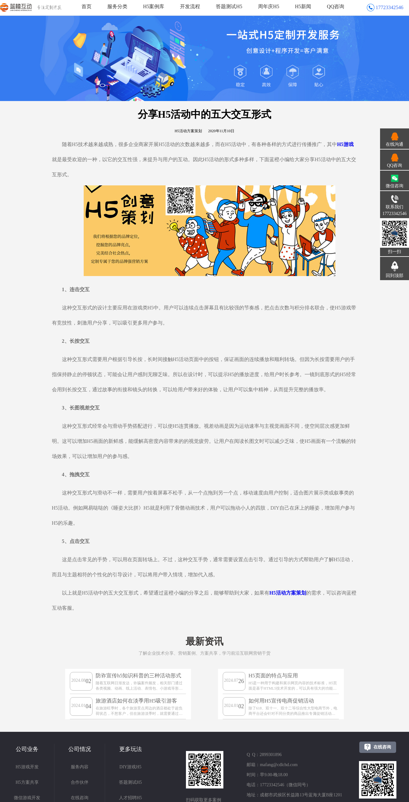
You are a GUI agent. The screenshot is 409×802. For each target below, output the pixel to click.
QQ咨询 (335, 6)
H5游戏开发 (26, 767)
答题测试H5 (229, 6)
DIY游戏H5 (131, 767)
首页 (86, 6)
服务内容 (79, 767)
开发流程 (190, 6)
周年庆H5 (268, 6)
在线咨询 (79, 797)
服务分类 (117, 6)
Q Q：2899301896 (264, 754)
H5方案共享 (26, 782)
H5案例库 (154, 6)
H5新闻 (303, 6)
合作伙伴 (79, 782)
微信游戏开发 (27, 797)
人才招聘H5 (130, 797)
